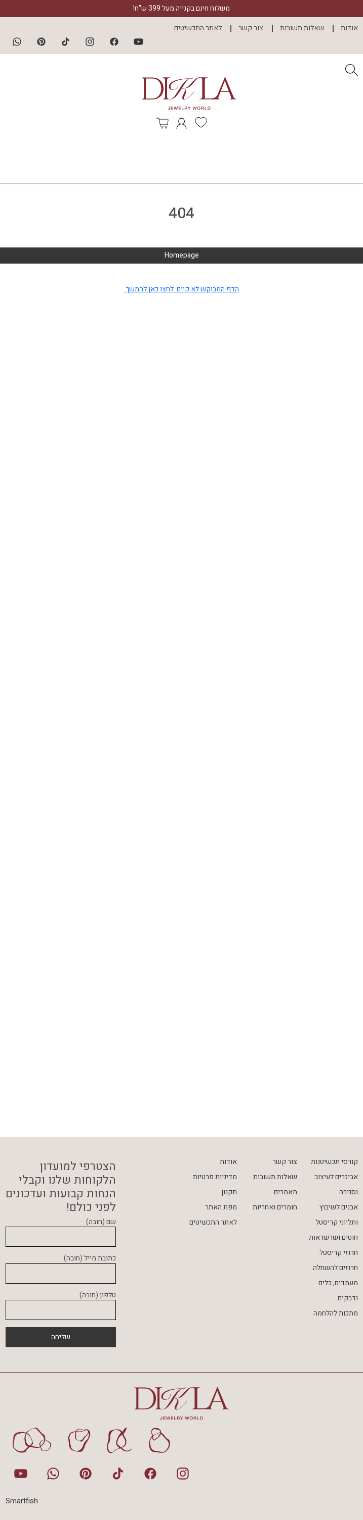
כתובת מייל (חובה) (61, 1266)
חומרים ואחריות (275, 1207)
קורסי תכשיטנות (334, 1161)
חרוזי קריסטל (338, 1252)
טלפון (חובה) (61, 1303)
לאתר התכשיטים (198, 28)
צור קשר (250, 28)
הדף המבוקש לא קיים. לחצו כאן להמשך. (181, 289)
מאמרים (285, 1192)
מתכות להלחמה (335, 1313)
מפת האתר (221, 1207)
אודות (349, 28)
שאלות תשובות (302, 28)
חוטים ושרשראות (333, 1237)
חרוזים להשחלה (335, 1267)
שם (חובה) (61, 1230)
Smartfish (22, 1500)
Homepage (182, 255)
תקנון (229, 1192)
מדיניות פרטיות (215, 1177)
